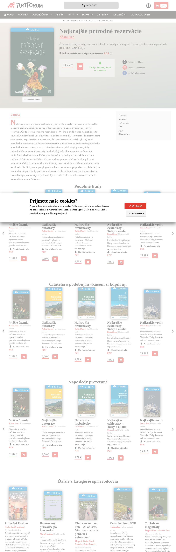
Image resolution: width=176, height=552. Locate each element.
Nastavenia (136, 213)
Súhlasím (135, 205)
